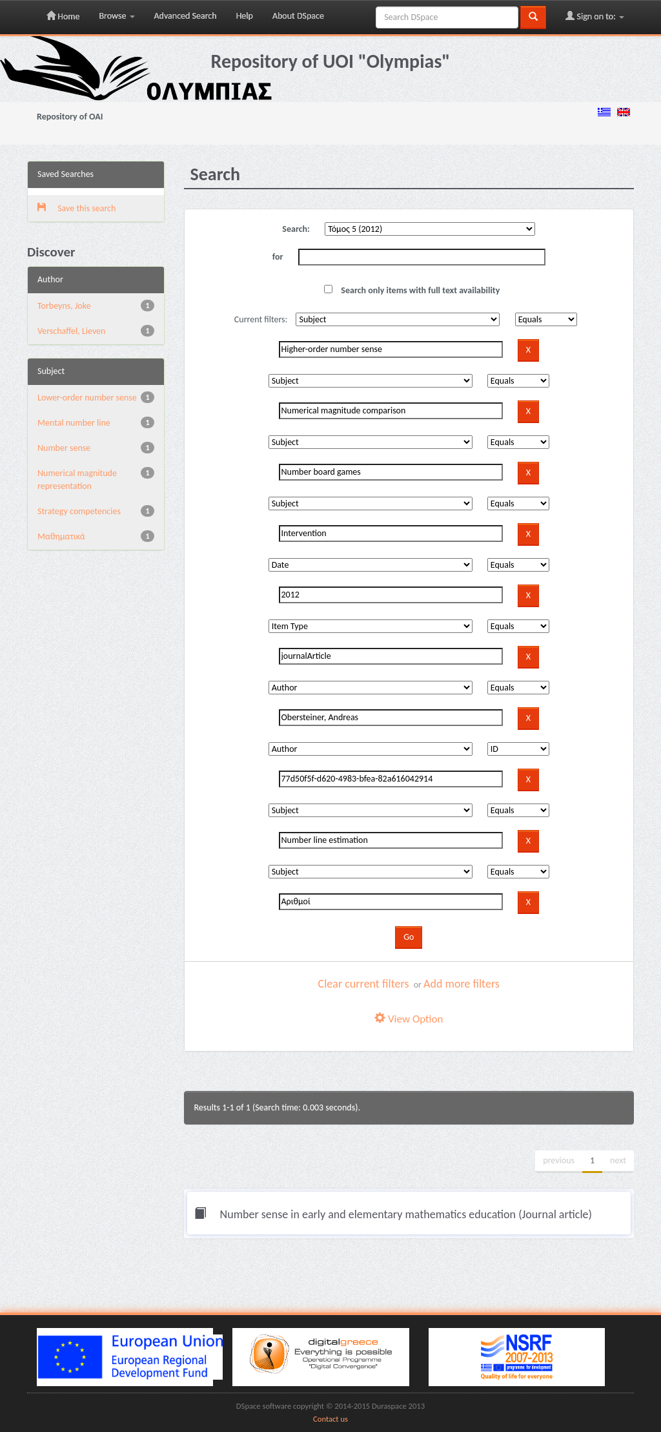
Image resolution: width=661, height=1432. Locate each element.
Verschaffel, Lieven (71, 331)
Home (62, 16)
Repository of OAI (70, 116)
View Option (408, 1019)
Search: (296, 228)
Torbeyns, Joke (64, 305)
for (277, 256)
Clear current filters (363, 984)
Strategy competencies (79, 511)
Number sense (63, 447)
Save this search (76, 208)
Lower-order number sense (87, 397)
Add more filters (461, 984)
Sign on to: (594, 16)
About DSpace (298, 15)
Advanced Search (185, 15)
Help (244, 15)
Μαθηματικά (61, 536)
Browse (116, 15)
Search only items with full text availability (412, 290)
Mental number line (73, 422)
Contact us (330, 1419)
